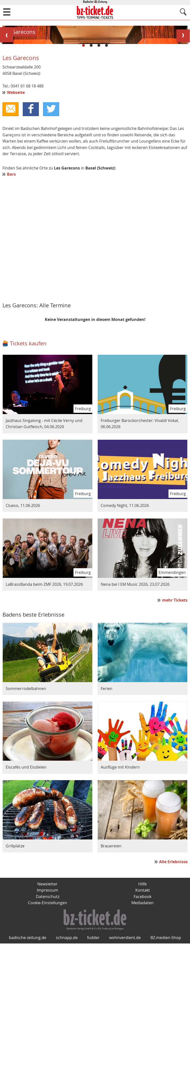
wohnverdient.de (125, 1061)
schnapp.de (67, 1061)
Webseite (16, 209)
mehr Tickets (175, 716)
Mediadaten (142, 1020)
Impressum (47, 1007)
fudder (93, 1061)
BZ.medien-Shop (165, 1061)
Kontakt (142, 1007)
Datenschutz (47, 1013)
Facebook (142, 1013)
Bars (11, 291)
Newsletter (47, 1001)
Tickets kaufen (28, 460)
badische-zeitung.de (27, 1061)
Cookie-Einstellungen (47, 1020)
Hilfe (142, 1001)
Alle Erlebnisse (173, 978)
